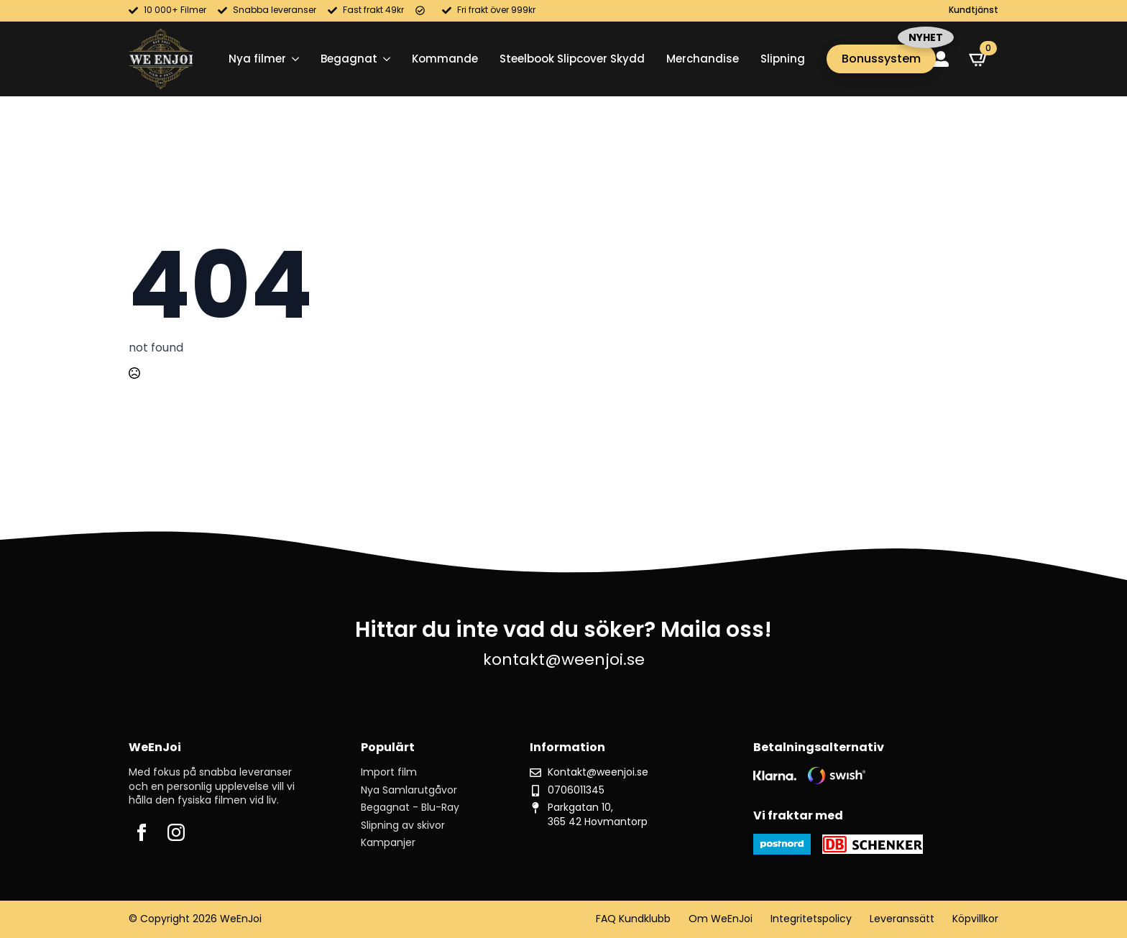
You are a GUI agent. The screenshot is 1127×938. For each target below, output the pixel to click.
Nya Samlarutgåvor (409, 790)
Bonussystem (881, 58)
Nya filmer (257, 58)
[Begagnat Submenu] (383, 58)
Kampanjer (388, 843)
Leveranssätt (902, 919)
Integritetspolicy (811, 919)
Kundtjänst (973, 10)
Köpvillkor (975, 919)
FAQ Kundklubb (633, 919)
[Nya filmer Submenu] (292, 58)
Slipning (782, 58)
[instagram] (176, 832)
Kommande (445, 58)
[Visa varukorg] (979, 59)
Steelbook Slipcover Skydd (572, 58)
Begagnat (349, 58)
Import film (389, 772)
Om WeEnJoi (721, 919)
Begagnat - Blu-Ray (410, 807)
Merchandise (702, 58)
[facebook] (142, 832)
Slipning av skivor (403, 825)
